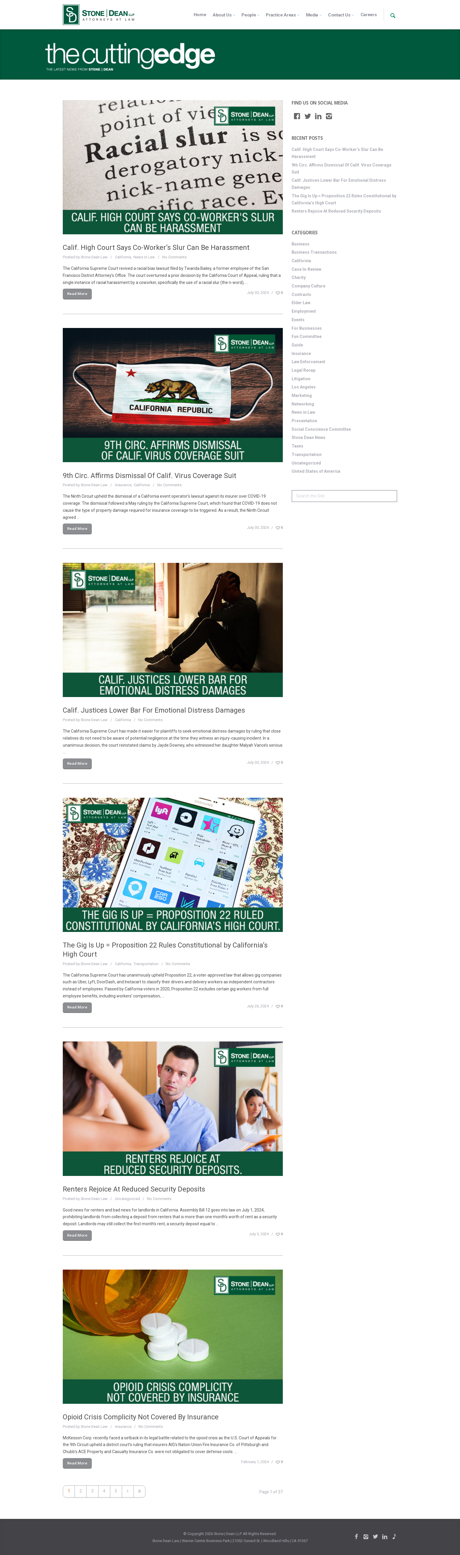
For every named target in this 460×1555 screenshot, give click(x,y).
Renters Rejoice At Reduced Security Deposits (134, 1189)
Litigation (301, 378)
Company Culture (308, 286)
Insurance (123, 485)
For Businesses (307, 328)
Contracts (301, 294)
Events (298, 319)
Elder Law (301, 302)
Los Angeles (304, 387)
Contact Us (339, 15)
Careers (369, 14)
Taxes (297, 446)
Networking (303, 404)
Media (312, 15)
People (248, 15)
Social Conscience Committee (321, 429)
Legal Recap (303, 370)
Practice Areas (281, 15)
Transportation (145, 964)
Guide (297, 345)
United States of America (316, 471)
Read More (77, 294)
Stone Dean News (308, 437)
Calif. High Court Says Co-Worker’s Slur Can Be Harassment (156, 247)
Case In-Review (306, 269)
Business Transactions (314, 252)
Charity (299, 277)
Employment (304, 311)
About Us (222, 15)
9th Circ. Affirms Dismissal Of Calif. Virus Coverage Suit (149, 476)
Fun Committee (307, 336)
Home (200, 14)
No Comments (174, 257)
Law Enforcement (308, 361)
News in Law (144, 257)
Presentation (304, 420)
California (123, 257)
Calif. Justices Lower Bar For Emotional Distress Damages (154, 710)
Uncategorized (127, 1198)
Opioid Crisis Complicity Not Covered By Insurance (141, 1417)
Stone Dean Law (94, 257)
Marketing (302, 395)
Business (301, 244)
